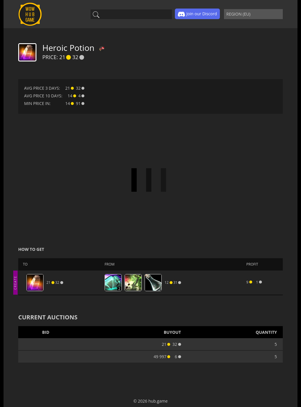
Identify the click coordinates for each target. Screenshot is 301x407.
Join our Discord (197, 14)
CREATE (15, 282)
